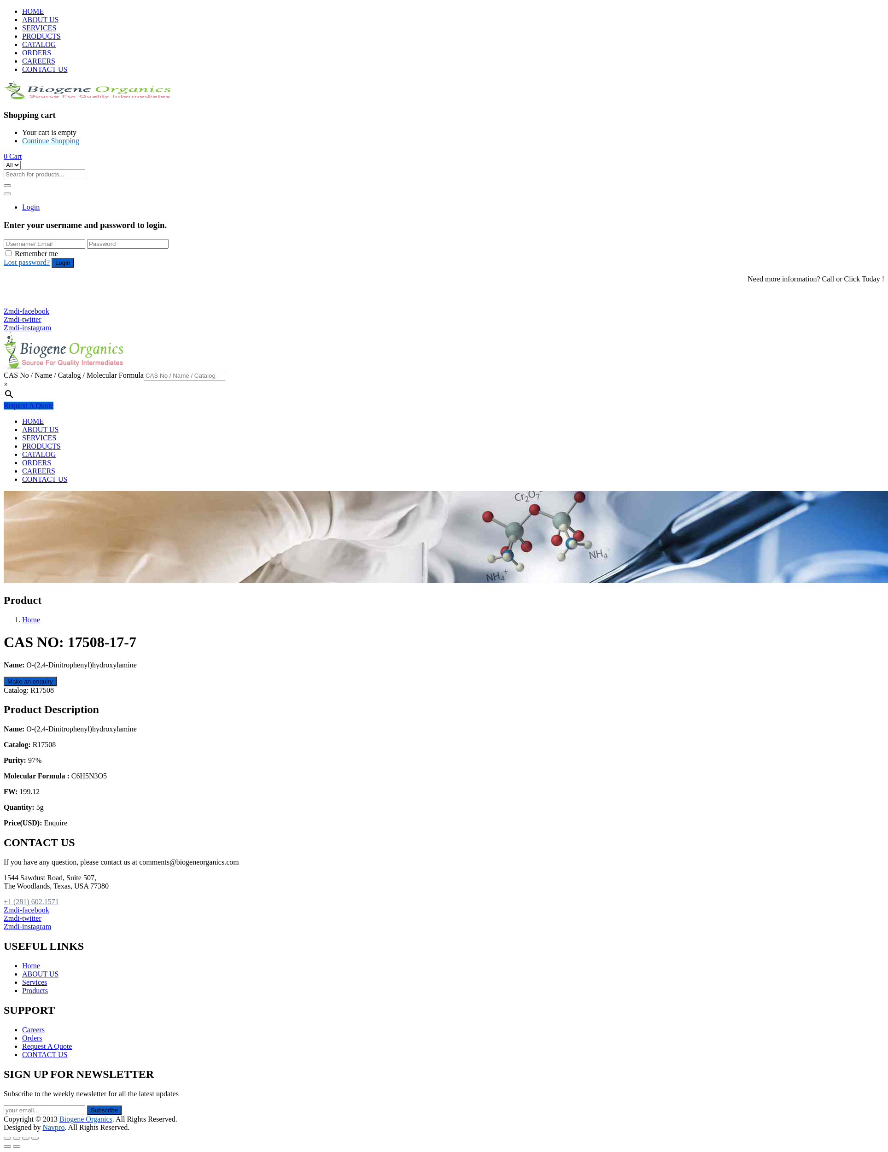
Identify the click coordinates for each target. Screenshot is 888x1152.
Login (31, 207)
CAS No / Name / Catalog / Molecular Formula (74, 375)
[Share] (16, 1138)
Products (35, 990)
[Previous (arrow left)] (7, 1146)
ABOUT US (40, 19)
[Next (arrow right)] (16, 1146)
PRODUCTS (41, 36)
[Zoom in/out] (35, 1138)
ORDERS (36, 53)
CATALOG (39, 44)
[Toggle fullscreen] (25, 1138)
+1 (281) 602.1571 (36, 294)
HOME (33, 11)
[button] (13, 156)
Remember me (36, 253)
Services (34, 982)
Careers (33, 1030)
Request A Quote (28, 405)
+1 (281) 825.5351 (36, 303)
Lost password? (27, 262)
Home (31, 620)
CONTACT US (44, 69)
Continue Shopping (50, 141)
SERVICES (39, 28)
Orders (32, 1038)
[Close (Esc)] (7, 1138)
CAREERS (38, 61)
